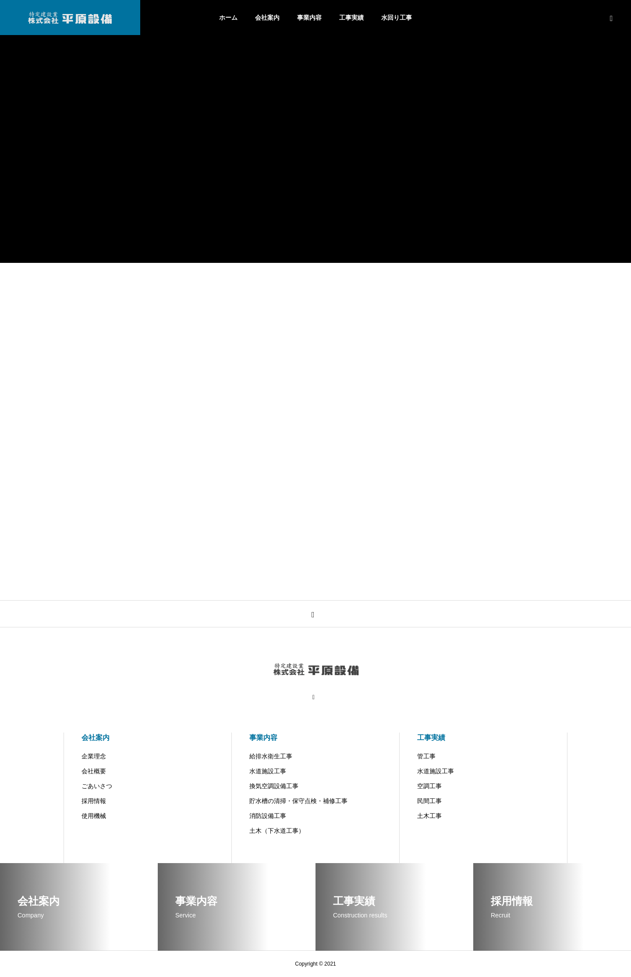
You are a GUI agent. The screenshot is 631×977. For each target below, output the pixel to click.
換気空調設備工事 (273, 785)
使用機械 (94, 815)
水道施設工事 (267, 771)
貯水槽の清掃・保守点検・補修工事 (298, 800)
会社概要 (94, 771)
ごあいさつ (97, 785)
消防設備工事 (267, 815)
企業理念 (94, 756)
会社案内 (267, 17)
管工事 (426, 756)
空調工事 (429, 785)
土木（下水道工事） (277, 830)
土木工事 (429, 815)
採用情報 (94, 800)
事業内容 (309, 17)
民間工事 (429, 800)
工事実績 (351, 17)
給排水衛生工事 (270, 756)
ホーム (228, 17)
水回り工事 (396, 17)
